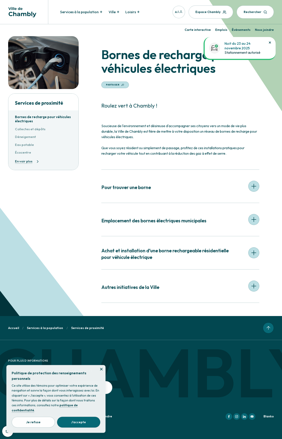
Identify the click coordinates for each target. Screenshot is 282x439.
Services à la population (45, 328)
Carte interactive (198, 30)
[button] (180, 187)
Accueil (13, 328)
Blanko (268, 416)
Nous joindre (264, 30)
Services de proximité (39, 103)
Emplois (221, 30)
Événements (241, 30)
